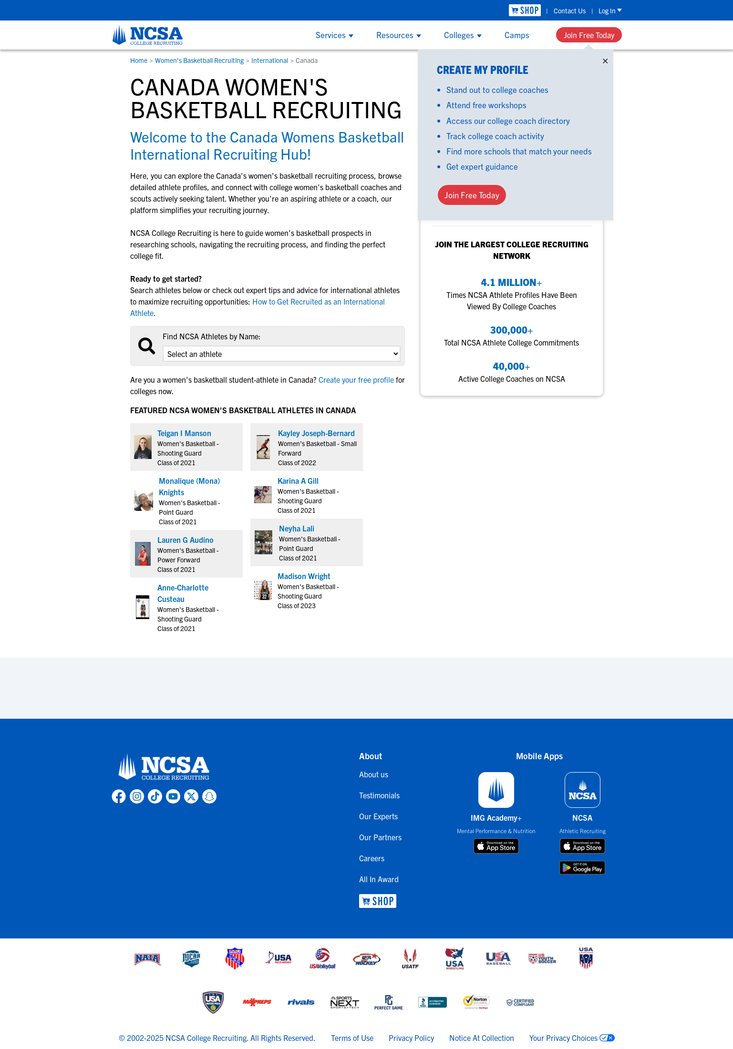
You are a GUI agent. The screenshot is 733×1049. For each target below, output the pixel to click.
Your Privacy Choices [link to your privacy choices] (563, 1037)
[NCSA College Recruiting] (148, 34)
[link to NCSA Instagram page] (137, 796)
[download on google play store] (582, 867)
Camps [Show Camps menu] (517, 35)
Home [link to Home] (138, 60)
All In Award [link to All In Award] (379, 879)
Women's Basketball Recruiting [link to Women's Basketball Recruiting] (199, 60)
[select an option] (281, 354)
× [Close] (605, 58)
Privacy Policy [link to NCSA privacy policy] (411, 1037)
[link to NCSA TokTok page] (155, 796)
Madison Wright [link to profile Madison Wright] (304, 576)
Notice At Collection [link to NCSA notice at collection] (481, 1037)
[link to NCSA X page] (191, 796)
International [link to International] (269, 60)
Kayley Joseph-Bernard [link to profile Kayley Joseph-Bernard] (316, 433)
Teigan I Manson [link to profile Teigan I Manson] (184, 433)
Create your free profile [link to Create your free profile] (356, 379)
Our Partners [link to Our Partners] (380, 837)
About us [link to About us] (373, 774)
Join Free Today (589, 35)
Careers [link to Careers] (371, 858)
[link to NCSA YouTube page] (173, 796)
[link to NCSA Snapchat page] (209, 796)
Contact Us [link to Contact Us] (570, 10)
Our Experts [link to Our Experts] (378, 816)
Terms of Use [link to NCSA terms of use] (352, 1037)
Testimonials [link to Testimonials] (379, 795)
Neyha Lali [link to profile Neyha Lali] (296, 528)
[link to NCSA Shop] (525, 10)
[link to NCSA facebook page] (119, 796)
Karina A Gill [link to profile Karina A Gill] (298, 480)
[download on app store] (496, 846)
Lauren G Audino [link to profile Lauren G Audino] (185, 539)
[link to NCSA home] (164, 767)
